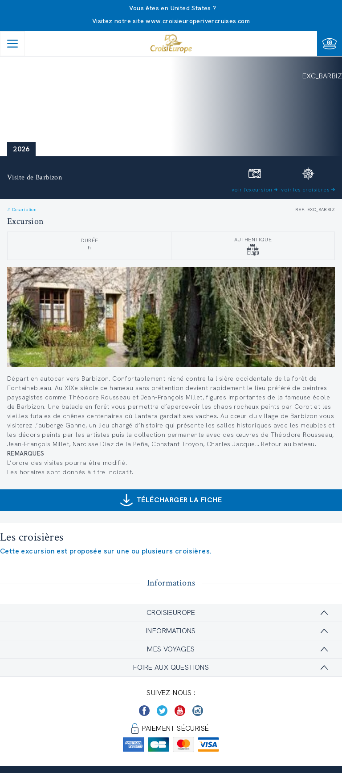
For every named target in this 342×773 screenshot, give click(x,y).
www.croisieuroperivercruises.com (198, 21)
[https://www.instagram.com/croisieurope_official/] (197, 710)
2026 (21, 149)
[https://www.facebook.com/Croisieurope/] (144, 710)
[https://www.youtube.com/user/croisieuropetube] (180, 710)
